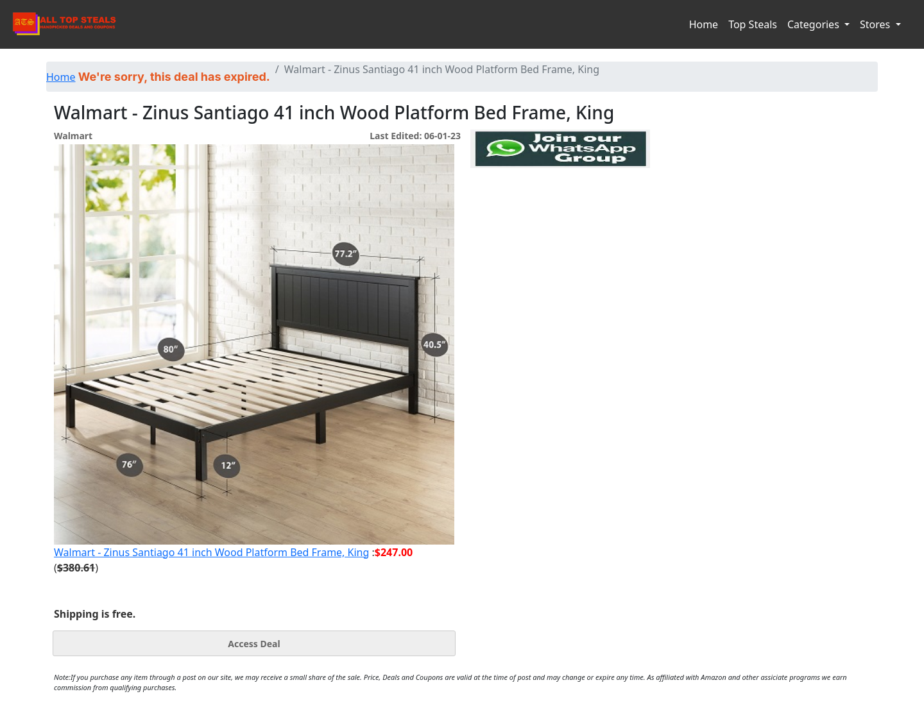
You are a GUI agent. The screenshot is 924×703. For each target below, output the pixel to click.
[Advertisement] (560, 227)
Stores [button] (876, 24)
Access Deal (254, 644)
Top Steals (752, 24)
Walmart (73, 136)
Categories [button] (814, 24)
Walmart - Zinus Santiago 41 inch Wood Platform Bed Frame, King (211, 552)
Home (704, 24)
